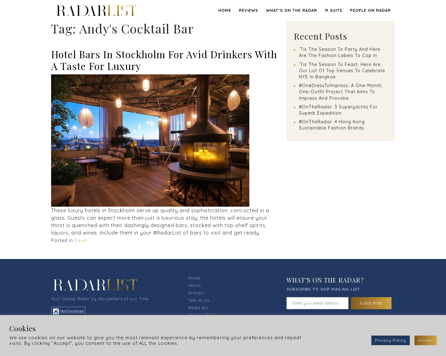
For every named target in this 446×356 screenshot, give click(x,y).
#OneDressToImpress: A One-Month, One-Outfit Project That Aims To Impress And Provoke (341, 92)
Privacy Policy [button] (390, 340)
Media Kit (198, 307)
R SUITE (333, 10)
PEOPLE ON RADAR (370, 10)
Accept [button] (425, 340)
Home (224, 10)
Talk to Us (198, 300)
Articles (196, 292)
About (194, 285)
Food (81, 240)
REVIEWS (248, 10)
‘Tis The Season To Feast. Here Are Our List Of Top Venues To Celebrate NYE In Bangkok (342, 71)
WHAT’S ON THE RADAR (291, 10)
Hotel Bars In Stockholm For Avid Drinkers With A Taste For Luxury (164, 60)
